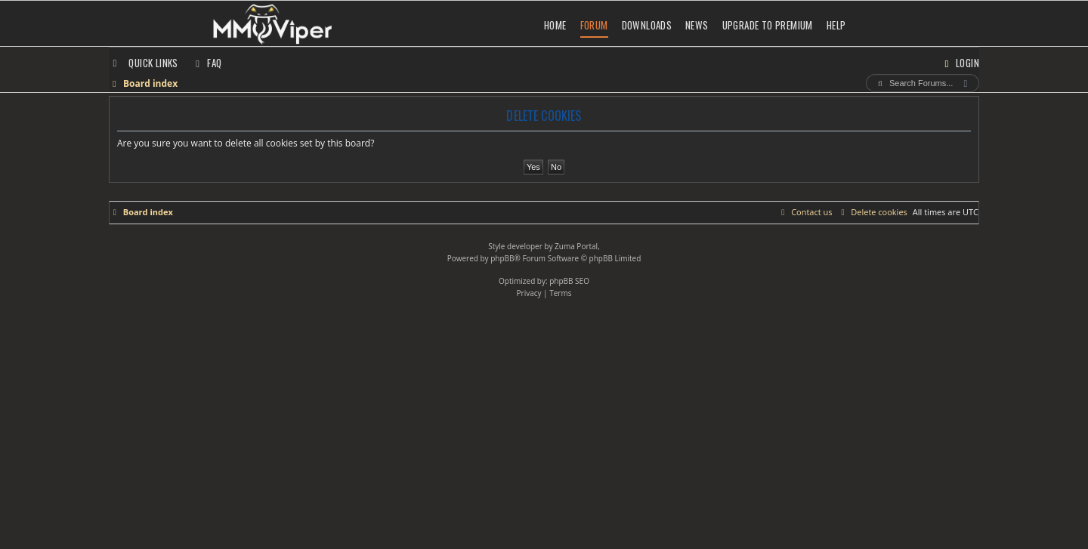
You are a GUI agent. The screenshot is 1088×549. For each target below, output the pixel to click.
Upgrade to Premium (767, 24)
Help (836, 24)
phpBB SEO (569, 281)
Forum (594, 24)
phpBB (502, 258)
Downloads (647, 24)
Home (555, 24)
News (697, 24)
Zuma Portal (576, 246)
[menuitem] (207, 63)
